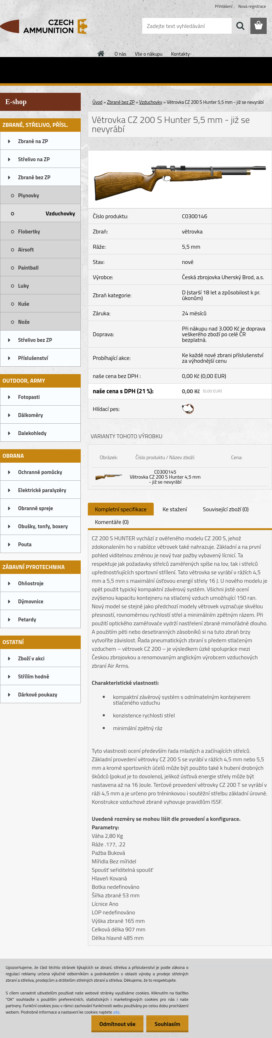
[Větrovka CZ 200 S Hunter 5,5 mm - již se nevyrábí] (180, 153)
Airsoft (26, 250)
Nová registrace (252, 6)
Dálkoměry (30, 415)
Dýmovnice (30, 601)
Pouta (25, 544)
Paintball (28, 268)
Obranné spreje (35, 508)
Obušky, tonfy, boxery (43, 526)
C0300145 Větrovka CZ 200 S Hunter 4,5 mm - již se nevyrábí (165, 476)
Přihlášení (223, 6)
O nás (120, 53)
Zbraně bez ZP (34, 177)
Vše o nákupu (149, 53)
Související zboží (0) (226, 509)
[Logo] (48, 26)
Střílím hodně (33, 676)
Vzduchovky (60, 213)
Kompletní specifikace (121, 509)
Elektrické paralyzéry (42, 490)
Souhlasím (167, 1024)
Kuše (23, 304)
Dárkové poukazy (37, 694)
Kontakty (180, 53)
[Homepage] (101, 53)
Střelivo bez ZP (35, 340)
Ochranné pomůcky (40, 472)
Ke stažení (175, 509)
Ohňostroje (31, 583)
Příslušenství (33, 358)
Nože (24, 322)
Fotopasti (29, 397)
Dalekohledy (32, 433)
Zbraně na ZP (33, 141)
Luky (23, 286)
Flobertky (29, 231)
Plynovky (28, 195)
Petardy (27, 619)
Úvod (97, 102)
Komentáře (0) (112, 522)
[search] (240, 26)
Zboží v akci (31, 658)
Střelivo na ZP (34, 159)
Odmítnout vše (115, 1024)
